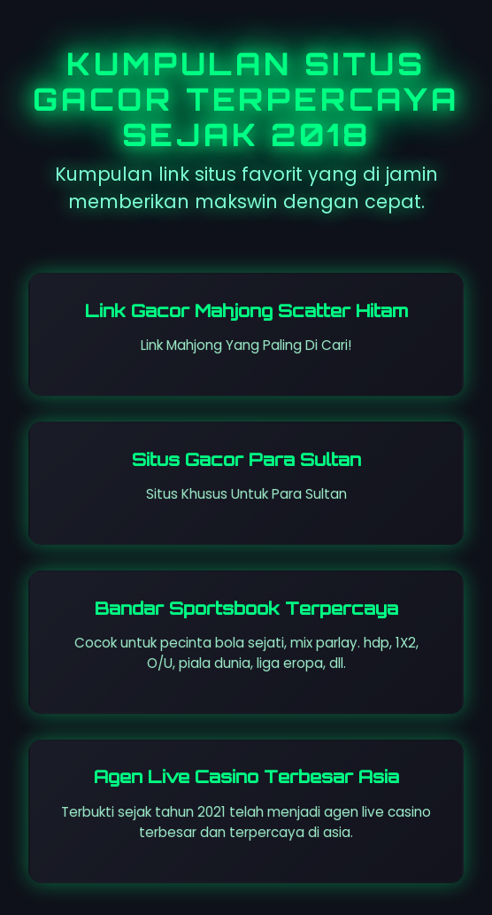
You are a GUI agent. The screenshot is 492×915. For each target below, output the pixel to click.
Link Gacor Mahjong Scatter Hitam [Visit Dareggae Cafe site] (246, 311)
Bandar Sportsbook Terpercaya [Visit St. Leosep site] (246, 608)
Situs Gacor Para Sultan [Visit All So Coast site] (246, 459)
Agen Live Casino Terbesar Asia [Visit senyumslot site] (246, 776)
